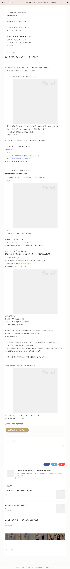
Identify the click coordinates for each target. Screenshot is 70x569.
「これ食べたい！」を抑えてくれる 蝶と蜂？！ (19, 491)
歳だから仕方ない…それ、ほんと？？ (16, 505)
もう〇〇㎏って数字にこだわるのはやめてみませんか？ (23, 156)
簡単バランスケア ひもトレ (43, 2)
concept (7, 149)
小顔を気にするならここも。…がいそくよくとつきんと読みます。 (26, 177)
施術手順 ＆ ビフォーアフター (31, 2)
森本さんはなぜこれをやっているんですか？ (20, 158)
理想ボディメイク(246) (10, 441)
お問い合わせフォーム (56, 2)
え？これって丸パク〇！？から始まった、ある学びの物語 (21, 520)
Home (3, 2)
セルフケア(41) (18, 441)
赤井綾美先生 (24, 263)
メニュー (20, 2)
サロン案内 (11, 2)
